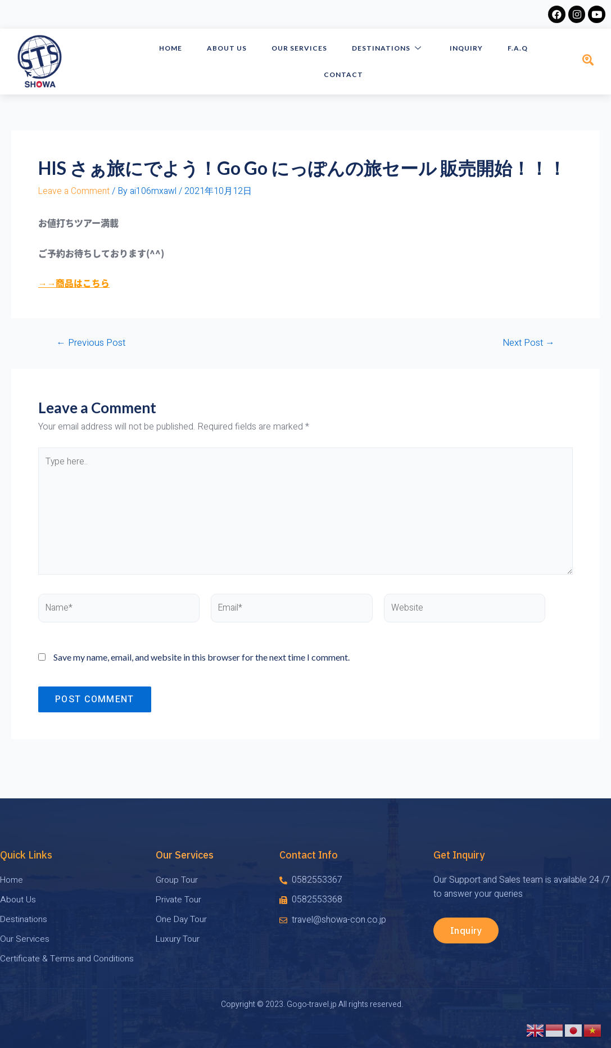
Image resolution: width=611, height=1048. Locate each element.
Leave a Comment (74, 191)
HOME (179, 48)
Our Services (303, 48)
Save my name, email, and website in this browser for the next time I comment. (201, 659)
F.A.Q (514, 48)
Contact (345, 74)
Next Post (527, 342)
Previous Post (91, 342)
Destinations (390, 48)
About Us (233, 48)
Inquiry (465, 48)
